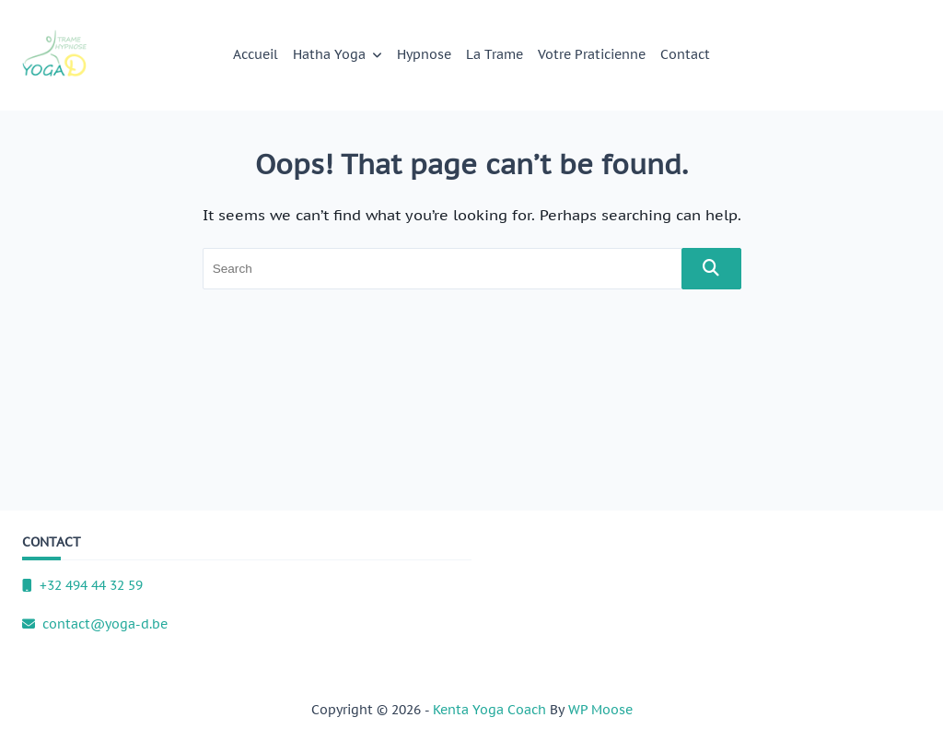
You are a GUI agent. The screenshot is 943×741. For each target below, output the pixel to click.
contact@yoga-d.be (95, 624)
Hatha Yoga (338, 54)
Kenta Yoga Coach (489, 709)
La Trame (494, 54)
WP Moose (600, 709)
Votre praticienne (592, 54)
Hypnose (424, 54)
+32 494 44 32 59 (82, 585)
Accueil (255, 54)
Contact (685, 54)
